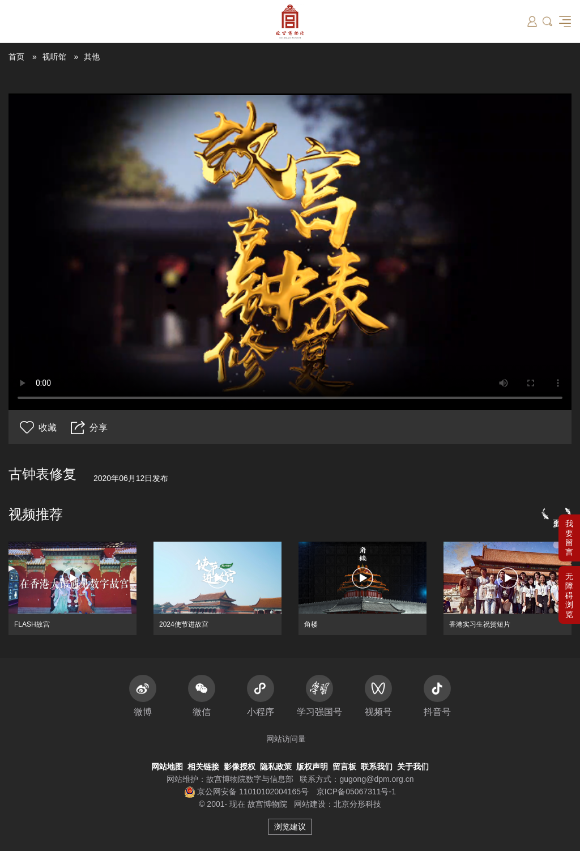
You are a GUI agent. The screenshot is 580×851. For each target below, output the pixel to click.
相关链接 (203, 766)
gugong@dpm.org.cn (376, 779)
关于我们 (413, 766)
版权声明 (312, 766)
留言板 (344, 766)
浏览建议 (290, 826)
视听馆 (54, 56)
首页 (16, 56)
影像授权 (239, 766)
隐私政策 (276, 766)
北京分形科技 (357, 804)
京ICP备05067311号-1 (356, 791)
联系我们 (377, 766)
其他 (92, 56)
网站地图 (167, 766)
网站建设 (310, 804)
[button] (569, 595)
